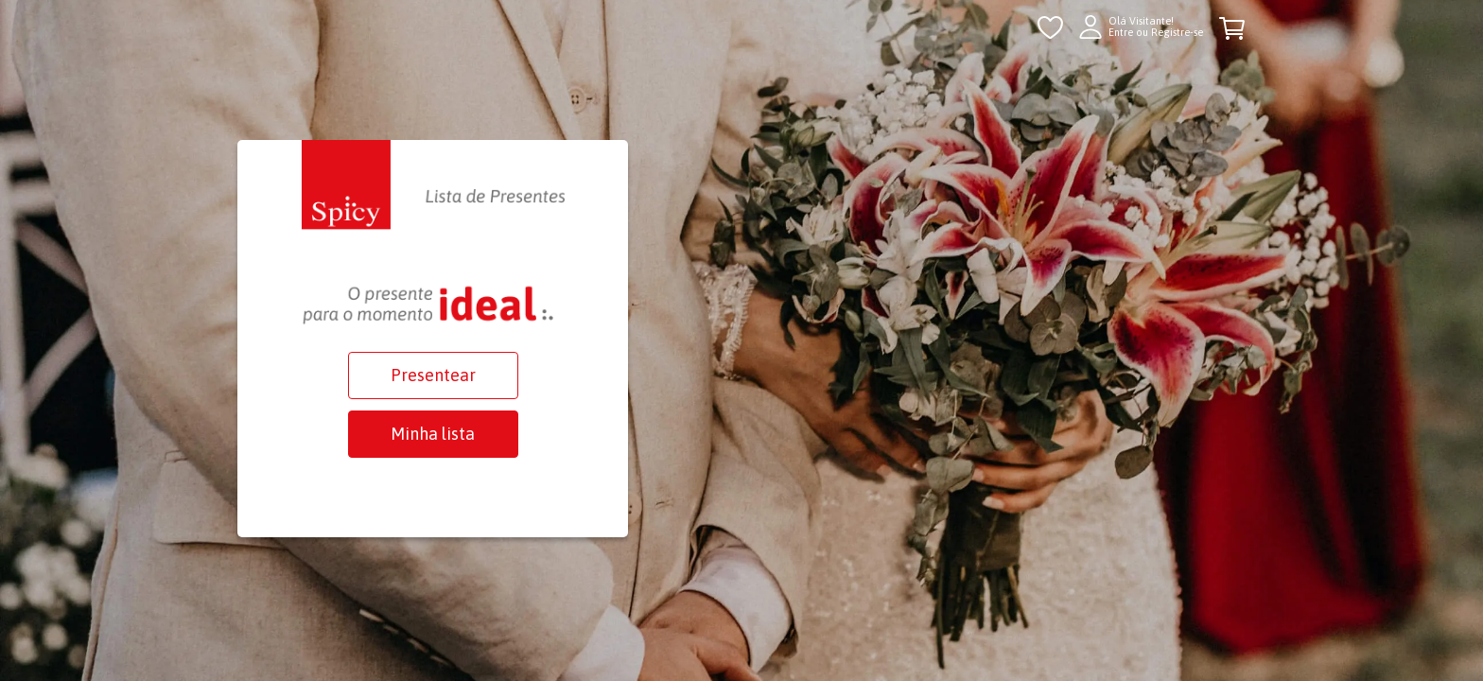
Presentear (433, 375)
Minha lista (433, 434)
